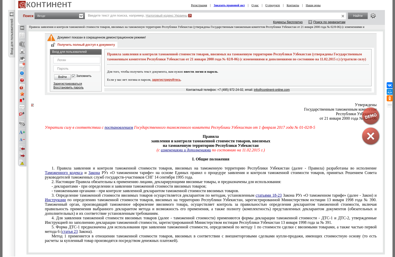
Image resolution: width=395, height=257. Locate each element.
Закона (94, 172)
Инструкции (55, 200)
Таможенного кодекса (64, 172)
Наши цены (313, 5)
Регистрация (199, 5)
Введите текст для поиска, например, (137, 15)
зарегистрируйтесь (166, 79)
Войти (62, 77)
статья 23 (70, 231)
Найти (358, 16)
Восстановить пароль (68, 87)
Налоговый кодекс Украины (167, 15)
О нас (255, 5)
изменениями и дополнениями (186, 150)
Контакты (293, 5)
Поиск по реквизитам (329, 22)
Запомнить (83, 76)
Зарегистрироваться (67, 83)
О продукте (272, 5)
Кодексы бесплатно (288, 22)
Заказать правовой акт (229, 5)
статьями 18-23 (269, 195)
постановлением (119, 127)
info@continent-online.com (272, 90)
